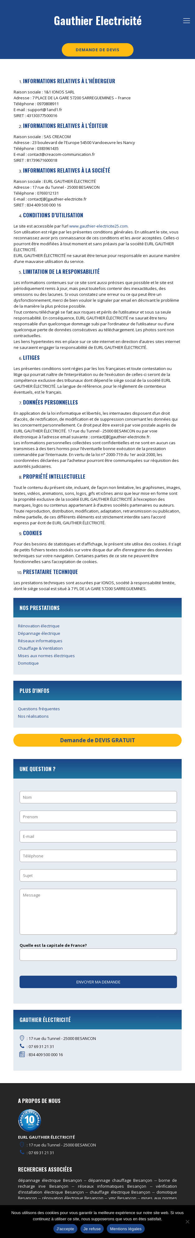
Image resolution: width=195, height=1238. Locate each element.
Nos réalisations (33, 716)
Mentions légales (126, 1229)
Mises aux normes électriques (46, 655)
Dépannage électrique (39, 633)
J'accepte (65, 1229)
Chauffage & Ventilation (40, 648)
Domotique (28, 663)
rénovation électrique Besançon (73, 1198)
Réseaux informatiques (40, 641)
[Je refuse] (187, 1221)
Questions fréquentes (39, 709)
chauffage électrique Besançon (120, 1192)
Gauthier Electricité (98, 20)
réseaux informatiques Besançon (112, 1186)
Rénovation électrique (39, 626)
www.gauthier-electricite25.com (98, 226)
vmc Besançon (122, 1198)
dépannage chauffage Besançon (120, 1180)
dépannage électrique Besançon (50, 1180)
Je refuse (92, 1229)
